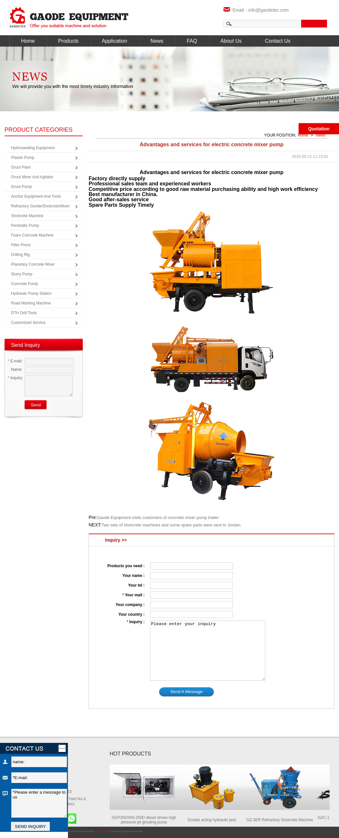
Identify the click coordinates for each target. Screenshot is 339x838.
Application (114, 41)
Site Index (71, 831)
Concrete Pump (24, 283)
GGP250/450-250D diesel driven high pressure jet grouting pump (146, 819)
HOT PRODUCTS (130, 753)
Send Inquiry (25, 345)
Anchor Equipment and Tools (36, 196)
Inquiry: (15, 378)
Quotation (318, 128)
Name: (15, 369)
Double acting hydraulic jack (214, 820)
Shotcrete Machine (27, 216)
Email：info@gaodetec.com (256, 10)
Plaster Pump (22, 157)
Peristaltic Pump (25, 225)
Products (68, 41)
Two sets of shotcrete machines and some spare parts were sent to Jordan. (172, 525)
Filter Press (21, 245)
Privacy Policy (102, 831)
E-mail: (15, 361)
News (156, 41)
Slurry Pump (21, 274)
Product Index (86, 831)
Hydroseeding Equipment (33, 148)
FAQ (192, 41)
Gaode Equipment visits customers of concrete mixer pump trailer (158, 517)
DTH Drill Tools (24, 313)
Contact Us (277, 41)
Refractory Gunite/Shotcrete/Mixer (40, 206)
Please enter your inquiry (207, 651)
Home (28, 41)
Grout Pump (21, 186)
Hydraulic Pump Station (31, 293)
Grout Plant (21, 167)
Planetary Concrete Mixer (33, 264)
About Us (231, 41)
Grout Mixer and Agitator (32, 177)
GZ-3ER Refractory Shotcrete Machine (282, 820)
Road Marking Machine (31, 303)
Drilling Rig (20, 254)
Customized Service (28, 322)
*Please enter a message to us (39, 803)
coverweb (137, 831)
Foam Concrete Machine (32, 235)
